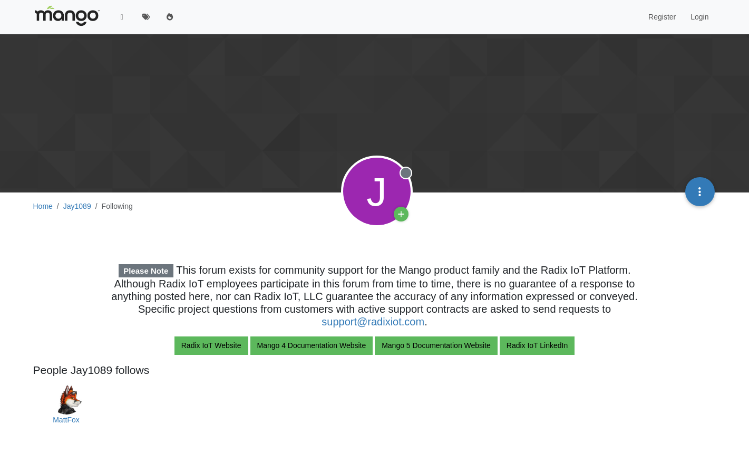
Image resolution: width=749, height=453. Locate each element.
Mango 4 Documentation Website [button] (311, 345)
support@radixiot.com (373, 321)
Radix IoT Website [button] (211, 345)
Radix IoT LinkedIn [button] (537, 345)
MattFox (66, 420)
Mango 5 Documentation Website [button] (436, 345)
